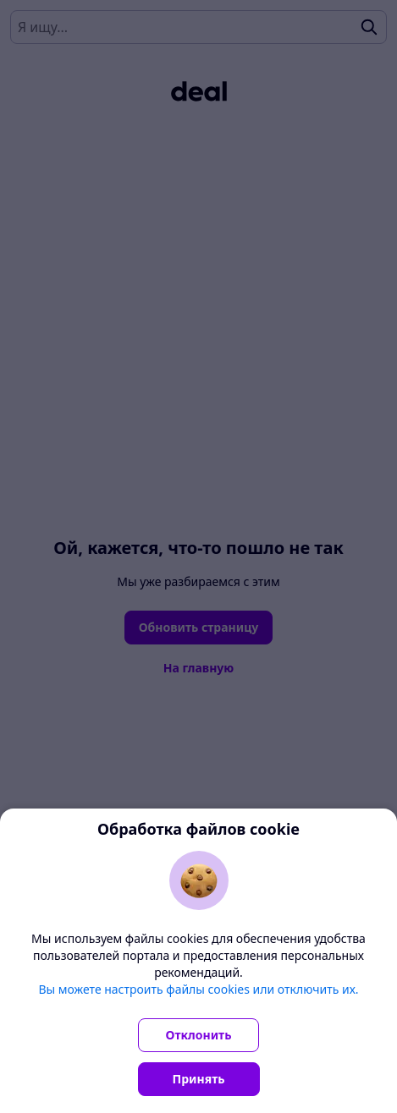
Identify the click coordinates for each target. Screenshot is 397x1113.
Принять (199, 1079)
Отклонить (199, 1035)
